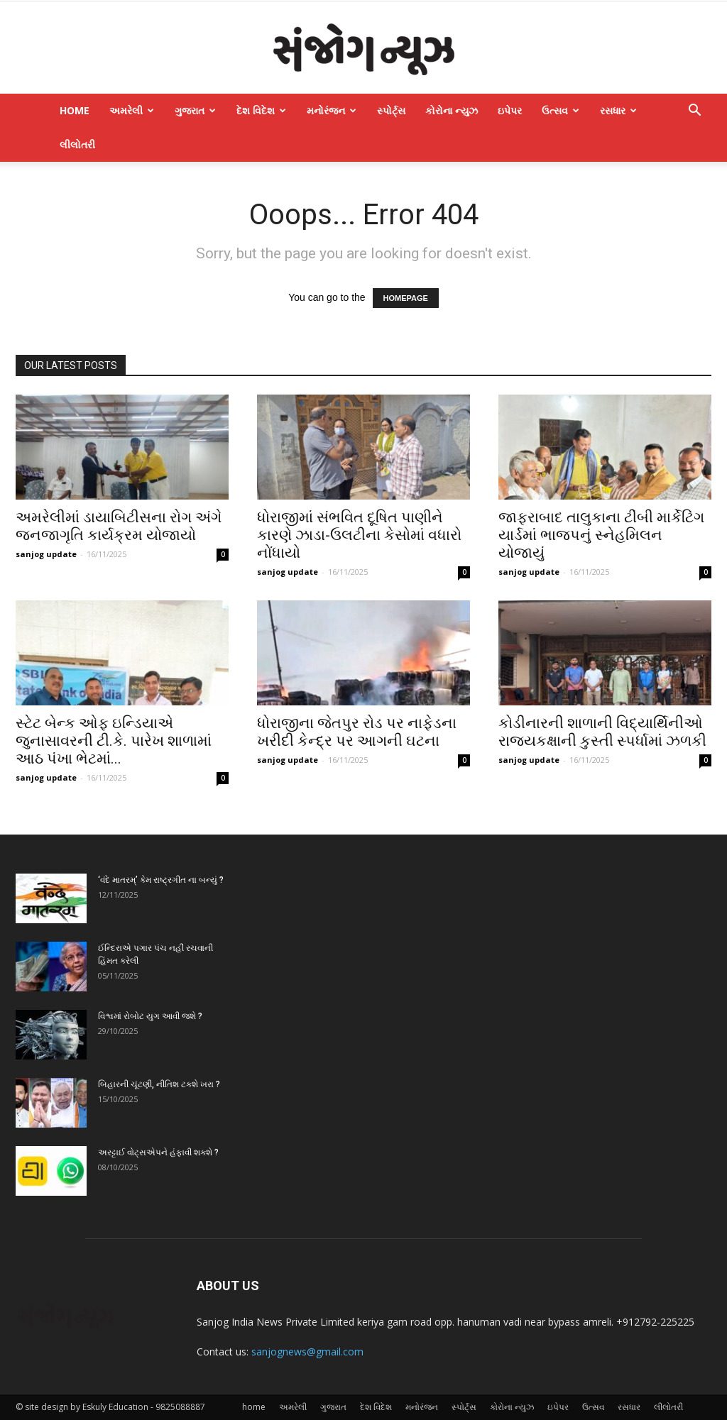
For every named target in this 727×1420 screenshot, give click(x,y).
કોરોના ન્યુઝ (451, 110)
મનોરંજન (331, 110)
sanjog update (46, 554)
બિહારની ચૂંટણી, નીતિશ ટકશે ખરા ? (159, 1084)
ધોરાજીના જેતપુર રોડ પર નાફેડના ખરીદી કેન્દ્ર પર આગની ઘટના (357, 732)
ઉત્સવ (560, 110)
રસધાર (618, 110)
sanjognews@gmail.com (307, 1351)
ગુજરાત (195, 110)
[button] (694, 112)
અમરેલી (131, 110)
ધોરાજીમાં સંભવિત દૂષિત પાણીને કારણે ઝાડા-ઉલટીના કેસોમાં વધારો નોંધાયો (359, 535)
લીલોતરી (77, 144)
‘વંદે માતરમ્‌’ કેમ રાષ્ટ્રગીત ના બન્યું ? (161, 880)
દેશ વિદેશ (261, 110)
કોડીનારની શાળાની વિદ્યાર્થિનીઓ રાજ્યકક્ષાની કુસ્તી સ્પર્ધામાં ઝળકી (602, 732)
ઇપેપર (510, 110)
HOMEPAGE (405, 298)
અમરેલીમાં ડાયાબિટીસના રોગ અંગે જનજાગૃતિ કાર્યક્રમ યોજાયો (119, 526)
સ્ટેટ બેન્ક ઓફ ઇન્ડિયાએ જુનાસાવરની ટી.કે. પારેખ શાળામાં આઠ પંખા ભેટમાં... (114, 741)
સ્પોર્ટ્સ (391, 110)
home (74, 110)
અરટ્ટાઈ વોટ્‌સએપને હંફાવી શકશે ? (158, 1152)
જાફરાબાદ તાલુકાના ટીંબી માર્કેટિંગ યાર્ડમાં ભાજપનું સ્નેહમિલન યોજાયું (601, 535)
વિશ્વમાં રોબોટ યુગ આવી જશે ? (150, 1016)
